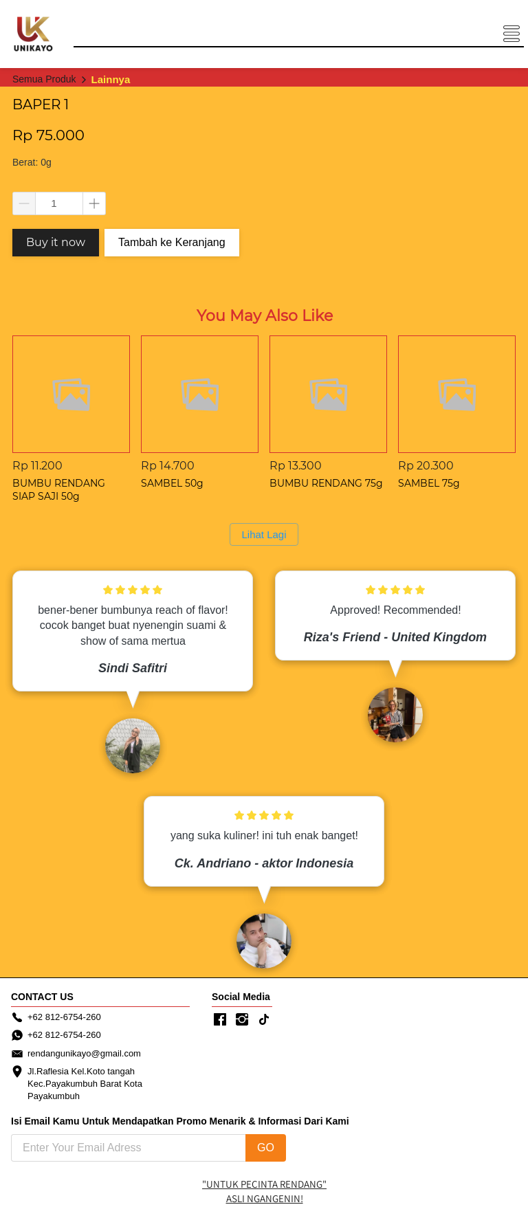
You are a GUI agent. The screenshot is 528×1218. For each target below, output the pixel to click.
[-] (220, 1020)
